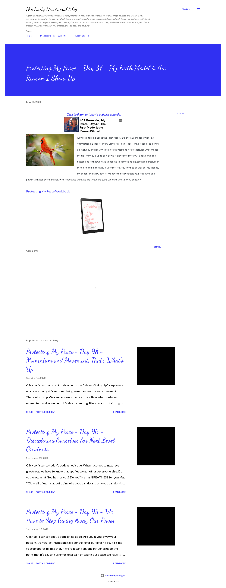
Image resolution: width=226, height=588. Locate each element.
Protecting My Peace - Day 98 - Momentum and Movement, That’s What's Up (74, 360)
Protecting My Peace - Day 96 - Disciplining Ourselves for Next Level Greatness (70, 440)
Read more (119, 412)
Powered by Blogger (113, 575)
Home (29, 35)
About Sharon (82, 35)
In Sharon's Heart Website (53, 35)
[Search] (186, 9)
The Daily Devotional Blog (51, 9)
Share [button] (180, 113)
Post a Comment (46, 412)
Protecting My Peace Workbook (48, 191)
